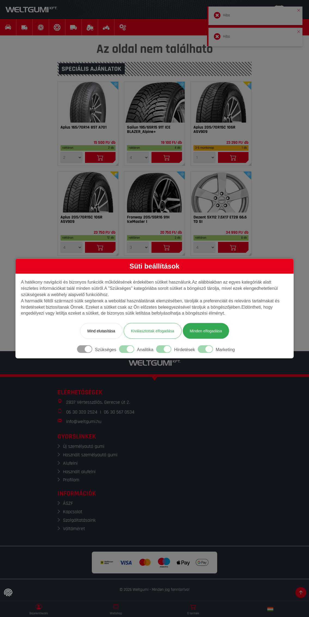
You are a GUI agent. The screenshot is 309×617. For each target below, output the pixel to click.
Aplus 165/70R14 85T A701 (83, 127)
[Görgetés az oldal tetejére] (300, 592)
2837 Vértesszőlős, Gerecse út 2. (98, 402)
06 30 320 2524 (81, 412)
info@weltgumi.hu (83, 421)
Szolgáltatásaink (79, 520)
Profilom (71, 480)
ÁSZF (68, 503)
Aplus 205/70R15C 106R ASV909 (214, 129)
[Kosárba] (100, 157)
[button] (298, 9)
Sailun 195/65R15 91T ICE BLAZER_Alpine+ (149, 129)
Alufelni (70, 463)
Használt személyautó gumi (90, 455)
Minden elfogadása (206, 331)
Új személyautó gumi (83, 446)
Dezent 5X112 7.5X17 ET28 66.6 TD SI (220, 219)
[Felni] (221, 192)
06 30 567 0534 (119, 412)
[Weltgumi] (31, 9)
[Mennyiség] (71, 157)
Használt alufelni (79, 472)
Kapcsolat (72, 512)
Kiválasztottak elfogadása (152, 331)
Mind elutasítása (101, 331)
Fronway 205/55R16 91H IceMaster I (148, 219)
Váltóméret (74, 528)
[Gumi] (88, 102)
